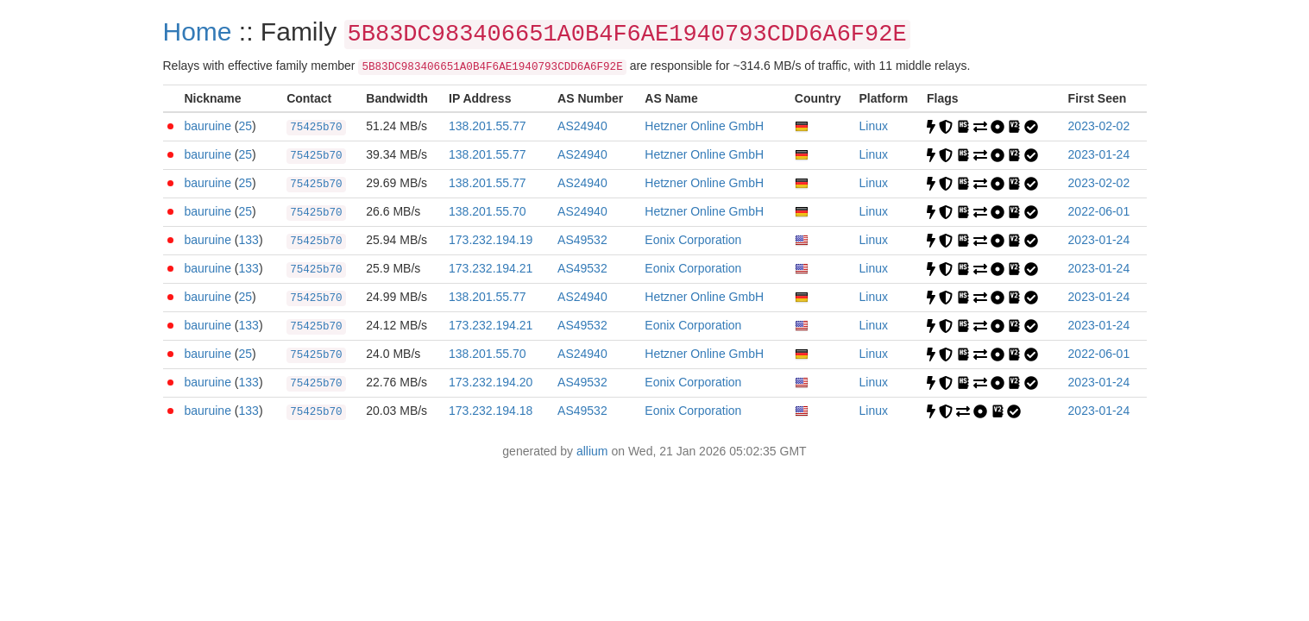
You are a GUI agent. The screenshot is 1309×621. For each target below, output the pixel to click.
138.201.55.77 (487, 126)
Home (197, 31)
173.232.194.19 (490, 240)
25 (246, 126)
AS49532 (582, 240)
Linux (873, 126)
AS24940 (582, 126)
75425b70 (316, 128)
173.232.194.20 (490, 382)
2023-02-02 (1099, 126)
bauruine (207, 126)
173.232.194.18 (490, 410)
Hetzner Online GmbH (704, 126)
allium (592, 451)
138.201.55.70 (487, 211)
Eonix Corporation (693, 240)
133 (249, 240)
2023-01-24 (1099, 154)
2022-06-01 (1099, 211)
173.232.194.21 (490, 268)
